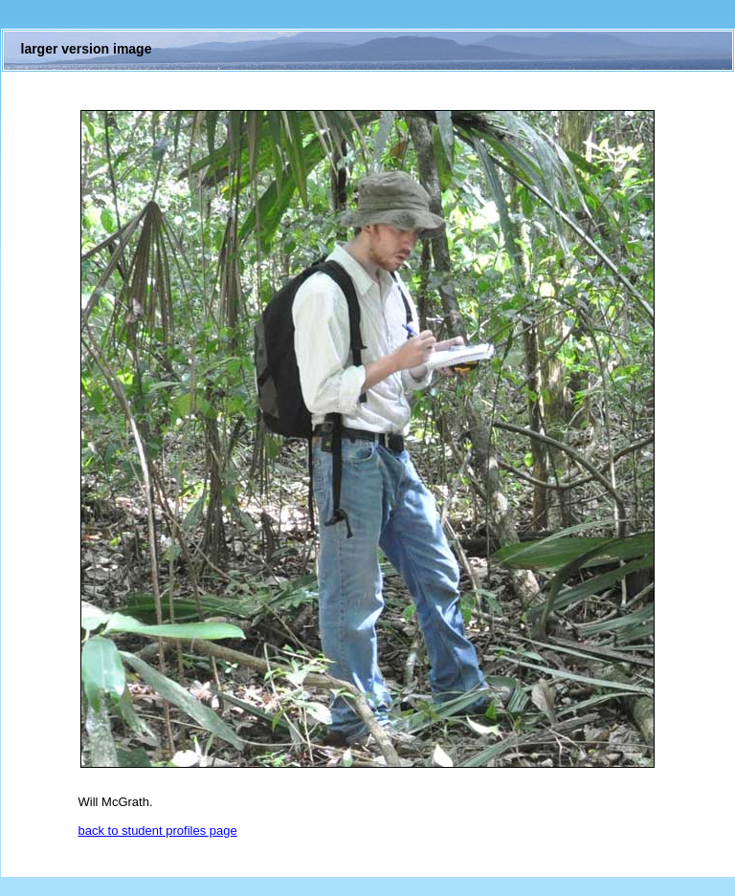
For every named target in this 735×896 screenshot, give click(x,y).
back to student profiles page (157, 830)
